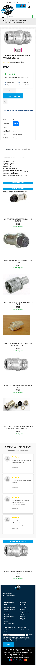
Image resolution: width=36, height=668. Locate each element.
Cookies (6, 621)
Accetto (31, 635)
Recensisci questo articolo (17, 62)
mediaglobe (28, 650)
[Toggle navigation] (3, 16)
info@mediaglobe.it (10, 595)
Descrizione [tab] (9, 149)
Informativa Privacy (9, 623)
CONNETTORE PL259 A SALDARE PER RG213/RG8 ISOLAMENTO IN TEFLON (18, 344)
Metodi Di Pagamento (9, 607)
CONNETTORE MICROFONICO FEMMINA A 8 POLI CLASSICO (18, 261)
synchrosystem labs (12, 657)
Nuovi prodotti (4, 3)
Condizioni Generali (9, 619)
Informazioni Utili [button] (25, 3)
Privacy (21, 637)
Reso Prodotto (7, 614)
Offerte (11, 3)
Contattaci (16, 3)
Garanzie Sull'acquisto (9, 609)
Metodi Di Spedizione (9, 616)
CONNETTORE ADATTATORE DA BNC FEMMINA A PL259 (18, 303)
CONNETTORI (14, 20)
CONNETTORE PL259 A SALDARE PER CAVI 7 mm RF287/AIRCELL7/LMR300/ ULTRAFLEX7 (18, 428)
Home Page (6, 20)
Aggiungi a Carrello (13, 96)
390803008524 (8, 593)
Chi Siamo (6, 612)
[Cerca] (17, 16)
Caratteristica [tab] (26, 149)
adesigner (26, 657)
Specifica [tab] (17, 149)
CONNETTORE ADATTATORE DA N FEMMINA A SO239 (18, 386)
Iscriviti (8, 645)
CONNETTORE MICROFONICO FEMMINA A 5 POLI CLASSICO (18, 220)
